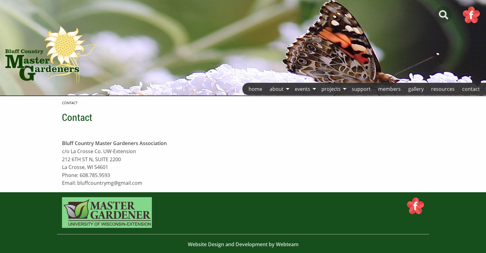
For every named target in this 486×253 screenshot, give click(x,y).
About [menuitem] (277, 89)
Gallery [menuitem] (416, 89)
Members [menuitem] (389, 89)
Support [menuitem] (361, 89)
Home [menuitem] (255, 89)
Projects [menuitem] (331, 89)
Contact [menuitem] (471, 89)
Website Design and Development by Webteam (243, 244)
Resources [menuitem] (443, 89)
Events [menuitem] (302, 89)
